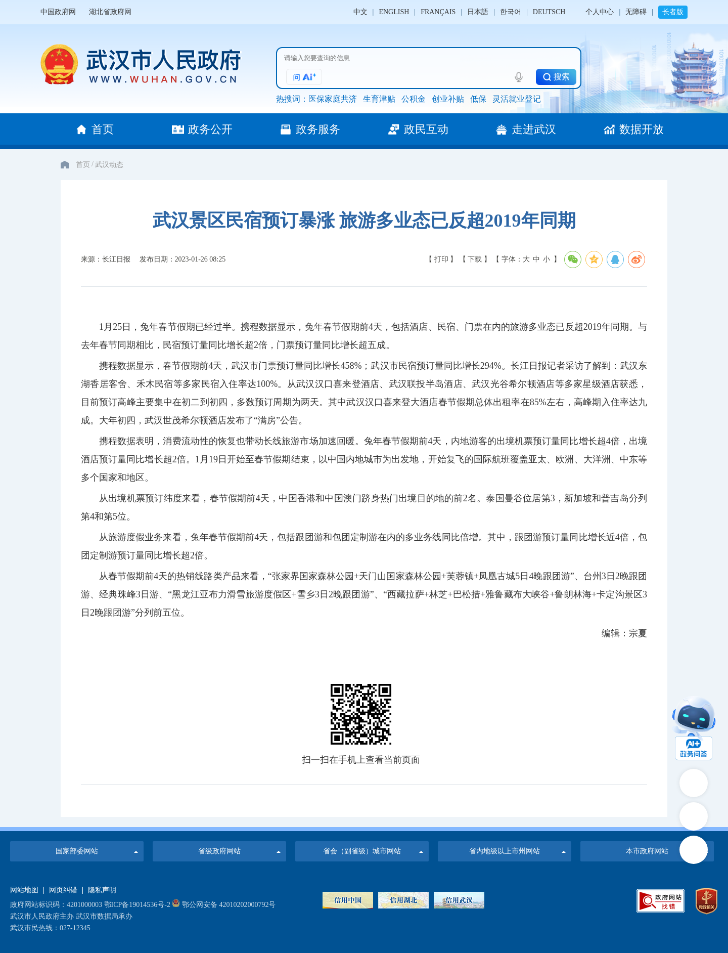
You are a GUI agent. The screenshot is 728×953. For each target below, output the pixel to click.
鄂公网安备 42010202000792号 (224, 904)
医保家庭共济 (332, 99)
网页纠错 (63, 890)
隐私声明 (102, 890)
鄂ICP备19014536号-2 (137, 904)
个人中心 (599, 12)
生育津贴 (379, 99)
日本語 (477, 12)
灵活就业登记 (516, 99)
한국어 (510, 12)
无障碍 (636, 12)
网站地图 (24, 890)
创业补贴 (448, 99)
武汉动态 (109, 164)
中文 (360, 12)
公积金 (413, 99)
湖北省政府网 (110, 12)
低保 (478, 99)
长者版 (673, 12)
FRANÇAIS (438, 12)
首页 (83, 164)
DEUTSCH (549, 12)
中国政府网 (58, 12)
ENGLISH (394, 12)
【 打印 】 (441, 259)
